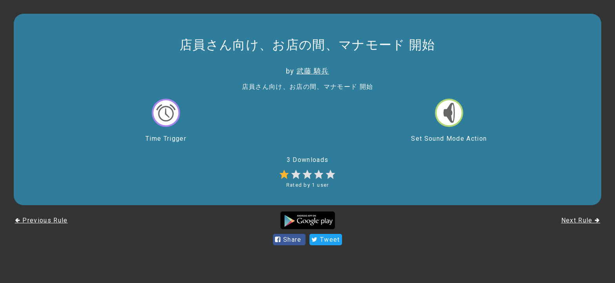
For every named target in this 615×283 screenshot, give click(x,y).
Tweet (325, 239)
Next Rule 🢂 (580, 220)
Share (289, 239)
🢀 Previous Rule (41, 220)
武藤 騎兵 (313, 71)
